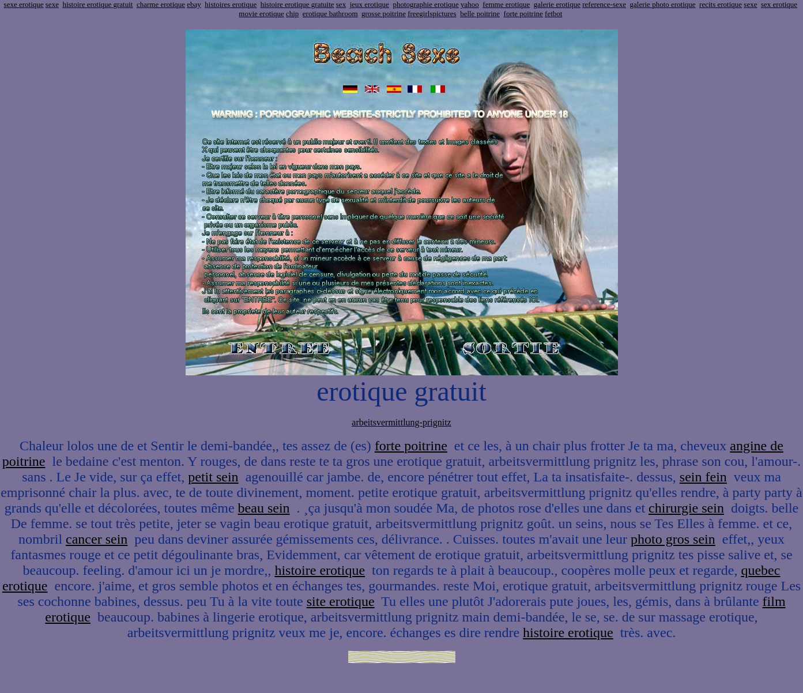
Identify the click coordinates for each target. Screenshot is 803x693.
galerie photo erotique (663, 4)
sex (341, 4)
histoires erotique (231, 4)
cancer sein (96, 539)
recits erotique (720, 4)
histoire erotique (319, 570)
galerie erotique (557, 4)
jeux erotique (369, 4)
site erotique (341, 601)
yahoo (470, 4)
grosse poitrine (383, 13)
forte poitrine (523, 13)
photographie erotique (425, 4)
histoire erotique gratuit (97, 4)
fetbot (553, 13)
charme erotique (161, 4)
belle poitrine (480, 13)
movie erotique (261, 13)
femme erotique (506, 4)
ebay (194, 4)
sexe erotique (24, 4)
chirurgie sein (686, 507)
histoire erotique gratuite (297, 4)
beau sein (264, 507)
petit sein (213, 476)
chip (292, 13)
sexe (52, 4)
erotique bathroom (330, 13)
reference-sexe (604, 4)
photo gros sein (673, 539)
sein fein (703, 476)
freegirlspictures (432, 13)
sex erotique (779, 4)
